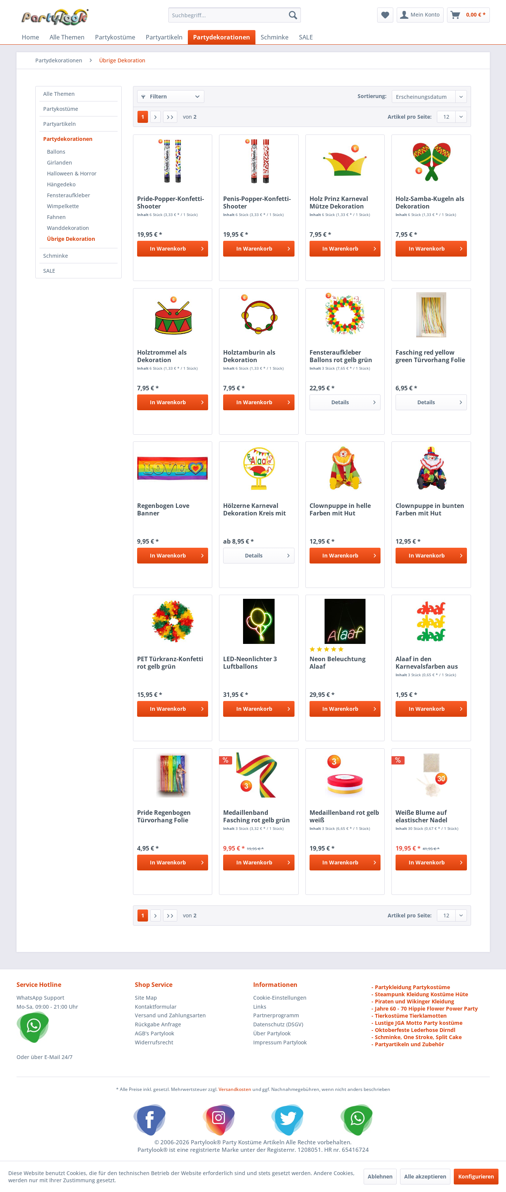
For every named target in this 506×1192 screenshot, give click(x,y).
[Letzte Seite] (170, 117)
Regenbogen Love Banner (163, 509)
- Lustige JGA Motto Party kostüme (417, 1022)
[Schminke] (274, 37)
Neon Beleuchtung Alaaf (338, 662)
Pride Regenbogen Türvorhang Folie (164, 816)
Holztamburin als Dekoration (249, 356)
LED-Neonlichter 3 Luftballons (250, 662)
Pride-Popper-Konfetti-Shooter (170, 202)
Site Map (146, 997)
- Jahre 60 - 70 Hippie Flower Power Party (425, 1008)
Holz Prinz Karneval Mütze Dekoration (339, 202)
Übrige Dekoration (71, 238)
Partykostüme (60, 108)
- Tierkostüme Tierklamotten (409, 1015)
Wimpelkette (63, 206)
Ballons (56, 151)
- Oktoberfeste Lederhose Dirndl (413, 1029)
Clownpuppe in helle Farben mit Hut (340, 509)
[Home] (30, 37)
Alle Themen (59, 93)
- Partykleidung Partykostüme (411, 987)
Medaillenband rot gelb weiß (344, 816)
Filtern (154, 96)
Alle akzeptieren (425, 1176)
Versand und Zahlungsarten (170, 1015)
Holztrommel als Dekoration (162, 356)
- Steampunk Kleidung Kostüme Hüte (420, 994)
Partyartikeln (59, 123)
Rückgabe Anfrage (158, 1024)
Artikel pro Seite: (410, 116)
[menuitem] (234, 15)
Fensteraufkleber (68, 195)
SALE (49, 270)
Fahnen (56, 217)
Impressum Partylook (280, 1042)
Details (353, 401)
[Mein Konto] (420, 15)
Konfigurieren (476, 1176)
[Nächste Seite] (155, 117)
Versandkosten (235, 1089)
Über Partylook (272, 1033)
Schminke (55, 255)
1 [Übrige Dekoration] (142, 116)
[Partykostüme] (115, 37)
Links (259, 1006)
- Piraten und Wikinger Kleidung (413, 1001)
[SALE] (306, 37)
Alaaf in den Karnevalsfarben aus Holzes (427, 662)
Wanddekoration (68, 227)
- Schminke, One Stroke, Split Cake (417, 1037)
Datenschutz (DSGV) (278, 1024)
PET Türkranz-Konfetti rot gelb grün (170, 662)
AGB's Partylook (154, 1033)
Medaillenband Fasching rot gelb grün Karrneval (256, 816)
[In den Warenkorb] (172, 249)
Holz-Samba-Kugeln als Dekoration (430, 202)
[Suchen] (293, 15)
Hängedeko (61, 184)
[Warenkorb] (468, 15)
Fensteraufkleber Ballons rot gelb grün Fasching (341, 356)
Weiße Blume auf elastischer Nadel (421, 816)
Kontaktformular (156, 1006)
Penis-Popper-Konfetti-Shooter (257, 202)
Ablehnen (380, 1176)
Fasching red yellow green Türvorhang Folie (430, 356)
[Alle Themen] (67, 37)
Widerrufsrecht (154, 1042)
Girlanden (59, 162)
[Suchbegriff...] (234, 15)
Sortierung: (372, 96)
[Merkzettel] (385, 15)
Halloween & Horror (72, 173)
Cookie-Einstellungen (280, 997)
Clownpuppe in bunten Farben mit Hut (430, 509)
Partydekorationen (67, 138)
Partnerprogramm (276, 1015)
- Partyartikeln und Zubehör (408, 1044)
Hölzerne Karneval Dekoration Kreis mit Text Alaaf (254, 509)
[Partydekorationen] (221, 37)
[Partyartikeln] (164, 37)
